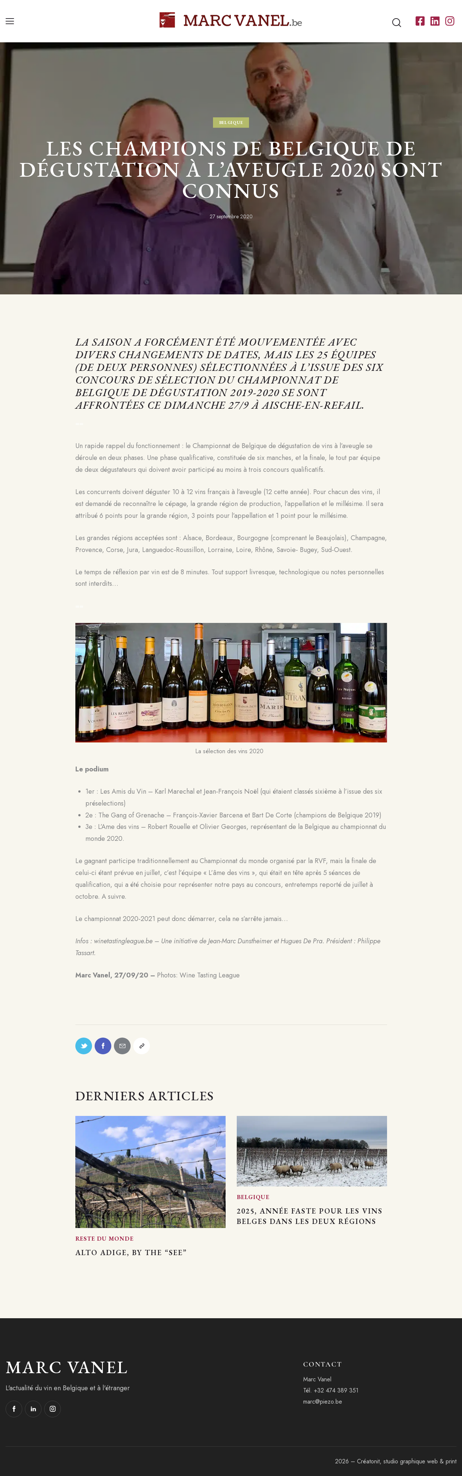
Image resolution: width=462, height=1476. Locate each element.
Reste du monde (104, 1238)
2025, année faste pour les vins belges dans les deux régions (310, 1216)
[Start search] (396, 23)
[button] (10, 21)
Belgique (231, 122)
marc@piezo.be (322, 1401)
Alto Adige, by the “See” (131, 1252)
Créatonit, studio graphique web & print (406, 1461)
